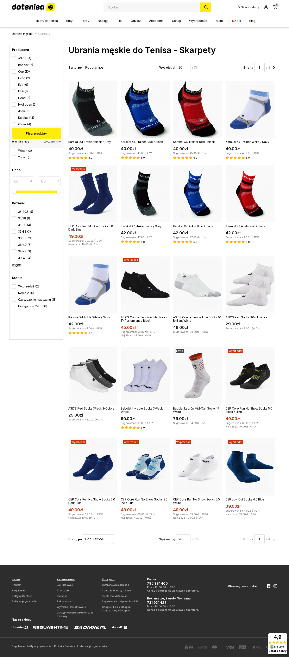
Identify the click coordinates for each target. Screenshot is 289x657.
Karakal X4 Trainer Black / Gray (89, 142)
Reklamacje (64, 601)
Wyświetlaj (167, 67)
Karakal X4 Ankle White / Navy (89, 317)
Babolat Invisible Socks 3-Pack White (142, 410)
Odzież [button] (136, 21)
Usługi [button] (176, 21)
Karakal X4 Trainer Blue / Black (142, 142)
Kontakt (16, 584)
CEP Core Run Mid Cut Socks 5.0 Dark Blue (90, 227)
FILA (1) (23, 91)
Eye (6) (23, 84)
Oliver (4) (24, 124)
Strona (248, 67)
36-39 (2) (24, 238)
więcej (16, 265)
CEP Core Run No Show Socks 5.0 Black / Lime (249, 410)
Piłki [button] (119, 21)
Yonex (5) (25, 157)
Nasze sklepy (248, 7)
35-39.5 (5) (25, 211)
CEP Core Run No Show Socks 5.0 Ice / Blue (144, 501)
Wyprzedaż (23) (29, 286)
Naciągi (103, 21)
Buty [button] (69, 21)
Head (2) (24, 98)
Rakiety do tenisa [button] (45, 21)
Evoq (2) (24, 78)
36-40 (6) (25, 244)
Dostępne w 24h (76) (32, 306)
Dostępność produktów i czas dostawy (75, 614)
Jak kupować (65, 584)
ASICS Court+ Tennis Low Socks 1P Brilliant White (197, 319)
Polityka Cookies (22, 596)
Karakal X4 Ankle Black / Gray (141, 226)
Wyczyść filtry (52, 141)
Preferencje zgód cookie (92, 646)
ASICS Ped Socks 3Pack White (247, 317)
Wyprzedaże (198, 21)
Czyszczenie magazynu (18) (37, 299)
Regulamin (18, 590)
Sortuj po (75, 67)
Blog (252, 21)
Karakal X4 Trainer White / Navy (247, 142)
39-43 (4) (24, 258)
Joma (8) (24, 111)
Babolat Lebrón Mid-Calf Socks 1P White (196, 410)
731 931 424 (156, 602)
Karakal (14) (26, 117)
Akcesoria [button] (156, 21)
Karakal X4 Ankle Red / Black (245, 226)
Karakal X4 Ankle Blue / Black (193, 226)
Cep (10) (24, 71)
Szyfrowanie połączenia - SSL (120, 601)
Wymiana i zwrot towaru (71, 607)
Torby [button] (85, 21)
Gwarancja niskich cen (115, 584)
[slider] (15, 191)
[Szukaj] (205, 7)
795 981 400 (157, 583)
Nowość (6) (26, 293)
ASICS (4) (24, 58)
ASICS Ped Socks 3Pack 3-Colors (91, 408)
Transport (63, 590)
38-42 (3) (24, 251)
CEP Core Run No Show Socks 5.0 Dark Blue (91, 501)
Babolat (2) (25, 65)
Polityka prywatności (24, 601)
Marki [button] (220, 21)
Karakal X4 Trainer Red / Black (194, 142)
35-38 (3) (24, 231)
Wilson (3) (25, 150)
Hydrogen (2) (27, 104)
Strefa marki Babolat (114, 596)
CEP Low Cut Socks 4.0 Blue (245, 499)
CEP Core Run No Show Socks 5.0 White (196, 501)
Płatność (62, 596)
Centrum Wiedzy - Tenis (117, 590)
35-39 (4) (24, 225)
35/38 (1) (24, 218)
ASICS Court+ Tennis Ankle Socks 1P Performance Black (144, 319)
